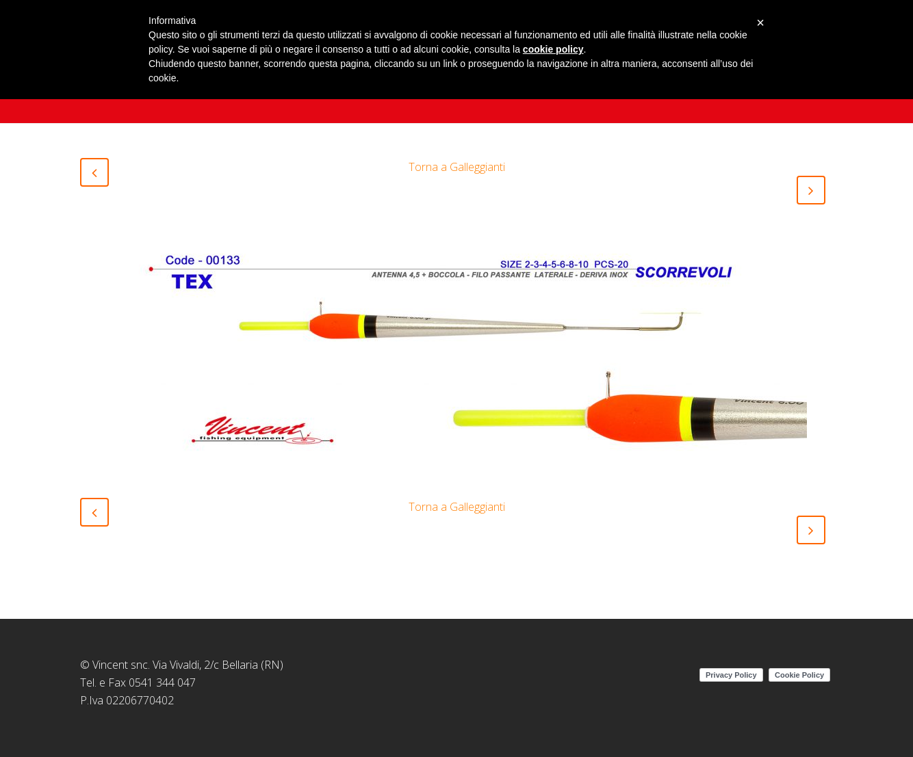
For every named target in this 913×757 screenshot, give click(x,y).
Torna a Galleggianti (457, 166)
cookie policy (553, 49)
